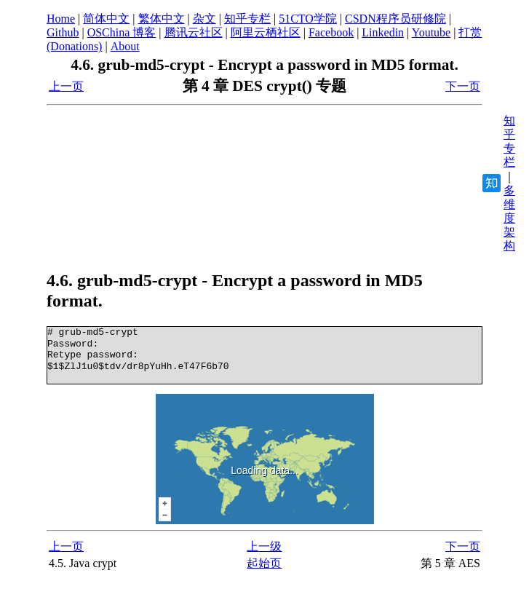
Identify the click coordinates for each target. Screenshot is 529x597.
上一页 (66, 86)
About (125, 46)
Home (61, 18)
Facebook (331, 32)
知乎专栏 (247, 18)
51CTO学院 (308, 18)
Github (63, 32)
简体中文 (106, 18)
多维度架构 (509, 218)
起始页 (264, 563)
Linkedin (383, 32)
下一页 (462, 86)
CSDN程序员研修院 (395, 18)
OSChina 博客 (121, 32)
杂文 (204, 18)
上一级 (264, 546)
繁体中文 (161, 18)
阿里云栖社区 (266, 32)
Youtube (431, 32)
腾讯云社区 (193, 32)
